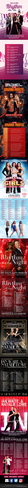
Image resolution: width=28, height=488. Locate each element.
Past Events (13, 476)
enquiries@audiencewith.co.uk (21, 486)
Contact (20, 476)
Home (6, 476)
